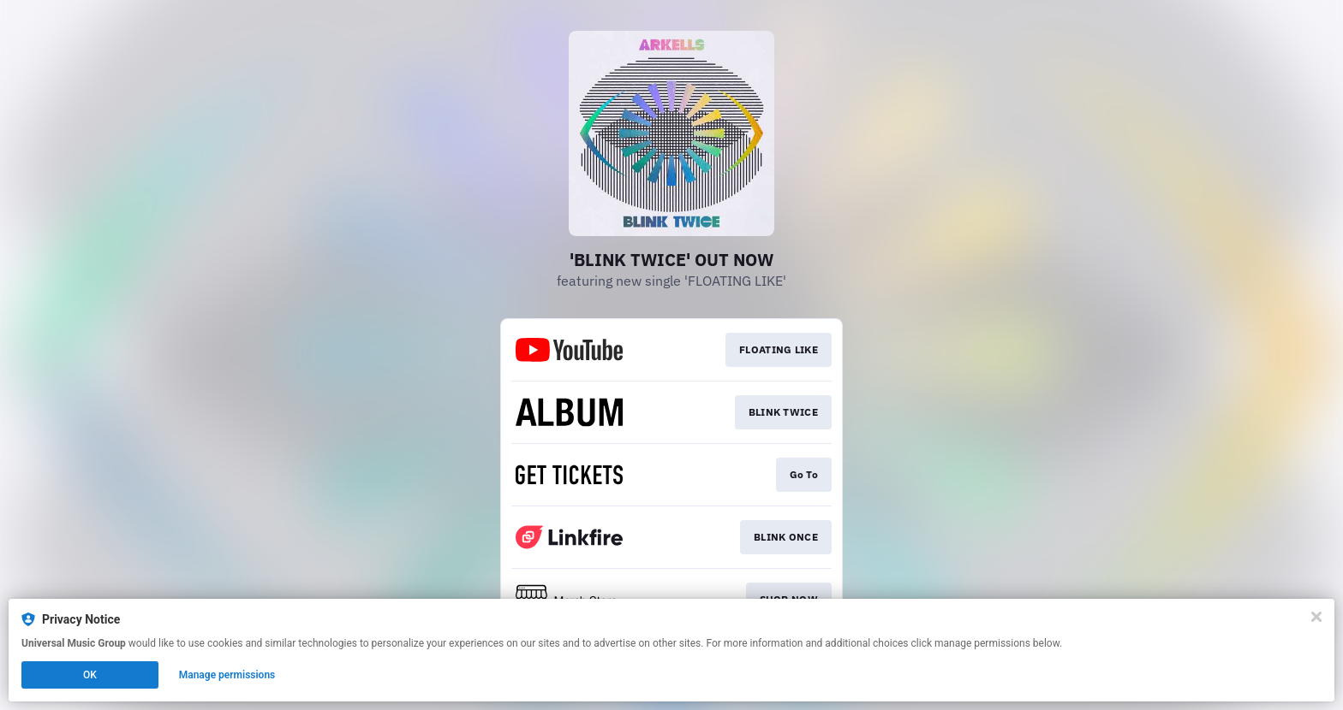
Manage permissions (227, 675)
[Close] (1316, 616)
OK (90, 675)
